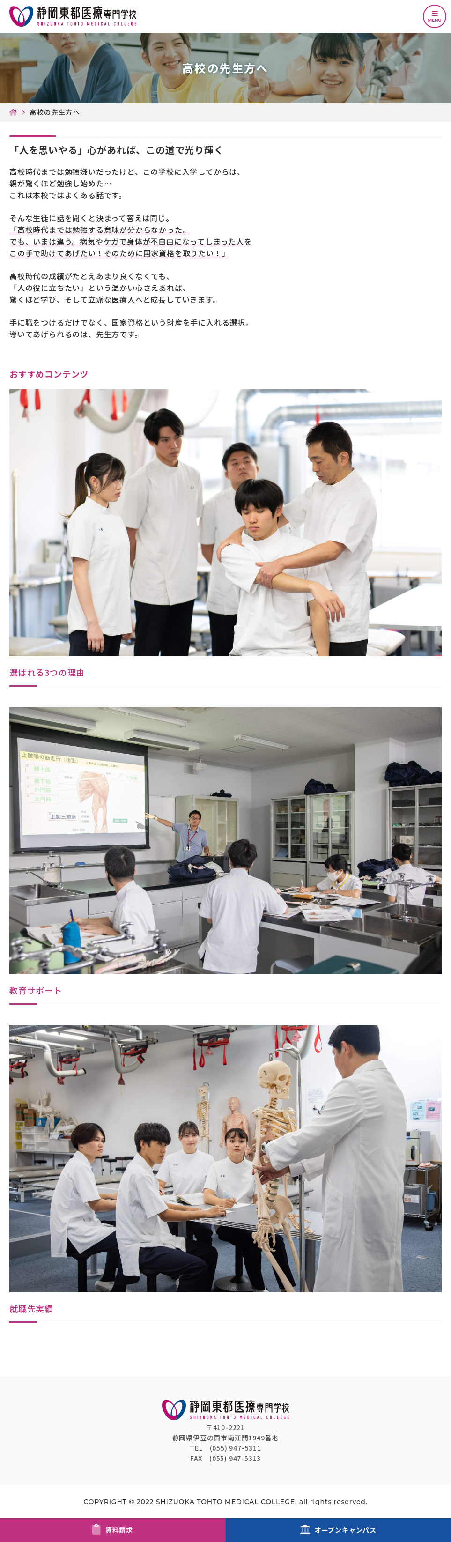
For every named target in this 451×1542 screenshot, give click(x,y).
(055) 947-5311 (235, 1448)
